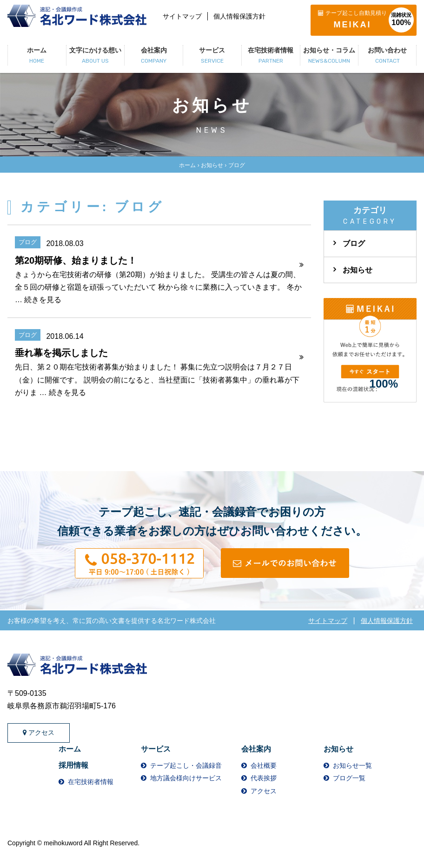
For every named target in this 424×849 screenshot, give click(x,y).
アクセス (38, 732)
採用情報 (73, 765)
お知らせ (212, 165)
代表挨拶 (264, 778)
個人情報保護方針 (239, 16)
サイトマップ (182, 16)
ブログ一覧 (349, 778)
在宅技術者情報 (90, 781)
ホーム (187, 165)
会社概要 (264, 765)
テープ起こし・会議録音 (186, 765)
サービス (156, 749)
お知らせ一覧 (352, 765)
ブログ (354, 243)
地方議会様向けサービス (186, 778)
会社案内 (256, 749)
